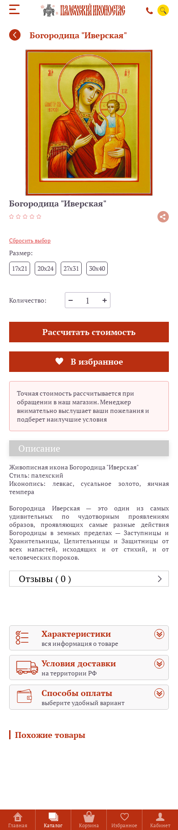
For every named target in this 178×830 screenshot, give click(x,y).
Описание (39, 448)
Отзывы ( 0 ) (45, 578)
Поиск (163, 10)
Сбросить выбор (30, 240)
